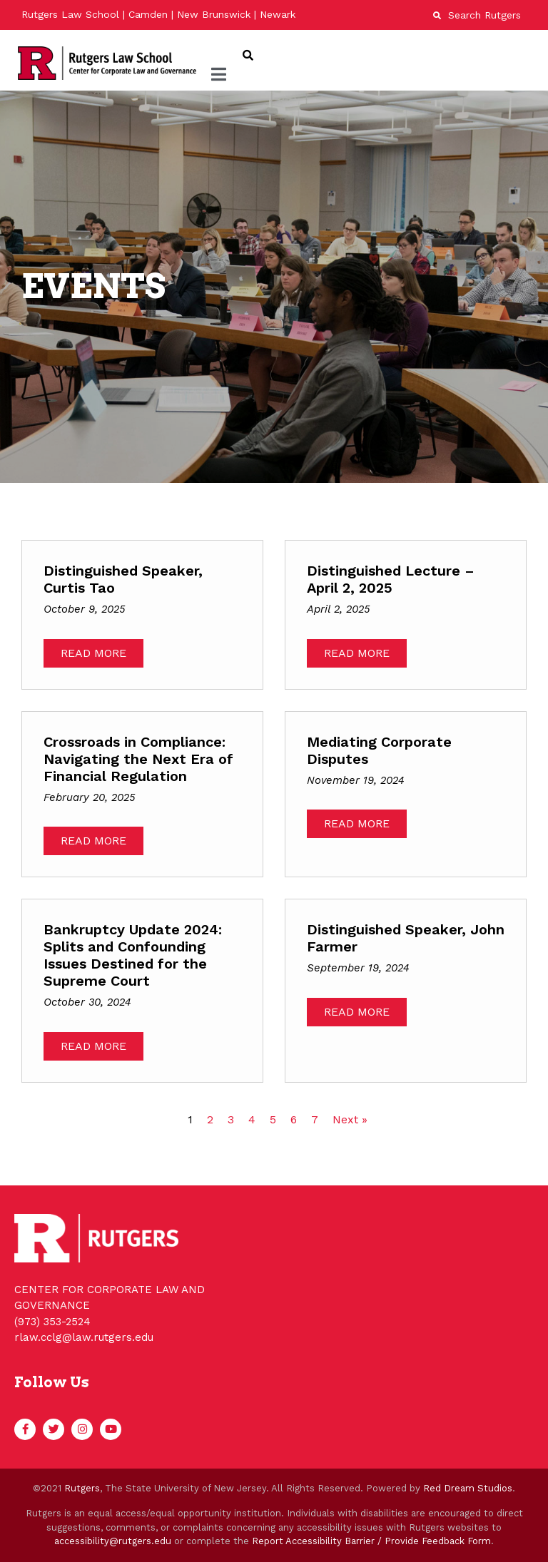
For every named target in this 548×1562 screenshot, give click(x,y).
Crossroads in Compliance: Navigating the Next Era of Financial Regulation (138, 759)
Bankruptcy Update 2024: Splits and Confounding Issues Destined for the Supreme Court (133, 955)
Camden (148, 14)
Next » (350, 1119)
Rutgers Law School (70, 14)
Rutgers (82, 1488)
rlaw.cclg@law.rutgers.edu (83, 1337)
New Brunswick (213, 14)
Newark (277, 14)
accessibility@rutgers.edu (112, 1541)
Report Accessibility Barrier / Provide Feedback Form (371, 1541)
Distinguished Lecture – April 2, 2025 (391, 579)
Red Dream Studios (467, 1488)
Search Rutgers (477, 15)
